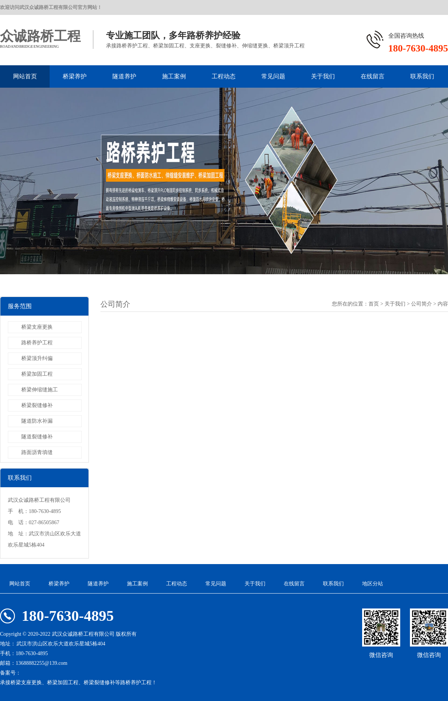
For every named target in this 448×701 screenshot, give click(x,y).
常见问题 (273, 76)
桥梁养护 (75, 76)
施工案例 (174, 76)
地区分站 (372, 583)
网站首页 (25, 76)
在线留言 (373, 76)
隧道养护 (124, 76)
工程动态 (224, 76)
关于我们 (323, 76)
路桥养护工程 (37, 342)
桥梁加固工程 (37, 374)
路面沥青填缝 (37, 452)
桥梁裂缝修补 (37, 405)
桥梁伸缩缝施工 (39, 389)
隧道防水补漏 (37, 421)
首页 (373, 304)
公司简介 (421, 304)
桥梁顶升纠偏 (37, 358)
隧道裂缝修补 (37, 436)
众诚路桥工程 (40, 36)
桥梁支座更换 (37, 327)
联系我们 (422, 76)
